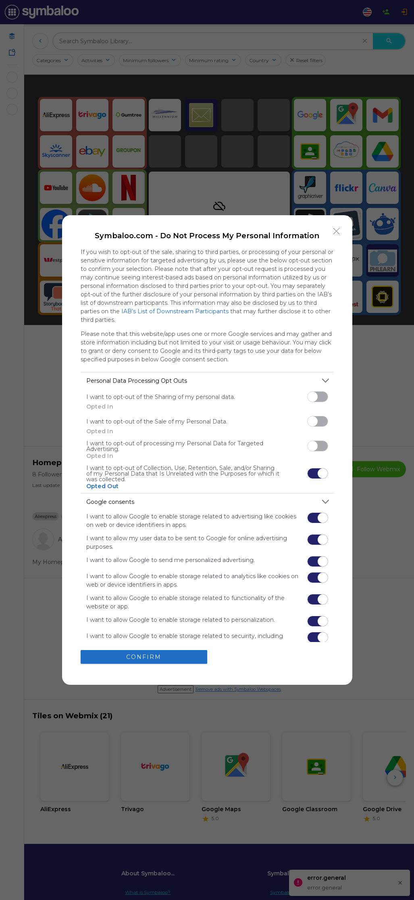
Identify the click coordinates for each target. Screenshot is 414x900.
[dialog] (207, 450)
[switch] (317, 396)
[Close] (336, 231)
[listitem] (207, 380)
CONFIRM (143, 657)
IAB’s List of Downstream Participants (175, 311)
